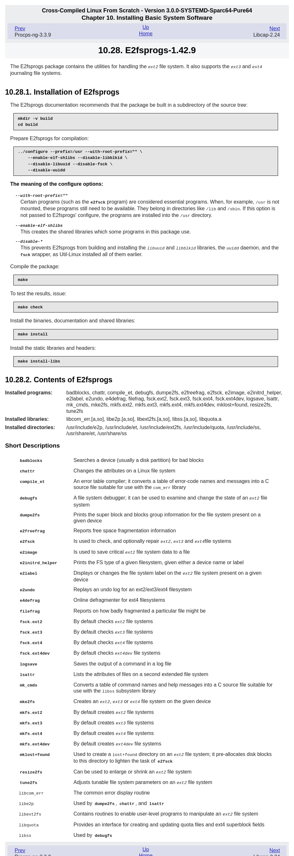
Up (146, 27)
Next (274, 28)
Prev (20, 28)
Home (146, 33)
